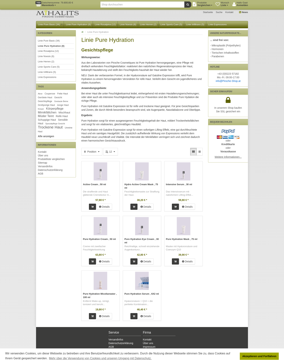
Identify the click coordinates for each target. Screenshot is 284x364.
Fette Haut (62, 93)
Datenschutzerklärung (50, 170)
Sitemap (42, 162)
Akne (40, 94)
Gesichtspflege (45, 101)
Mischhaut (64, 112)
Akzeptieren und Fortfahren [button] (259, 356)
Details (104, 206)
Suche (219, 12)
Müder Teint (46, 116)
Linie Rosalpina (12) (105, 24)
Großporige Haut (46, 105)
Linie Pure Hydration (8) (78, 24)
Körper (41, 109)
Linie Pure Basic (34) (50, 24)
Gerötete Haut (45, 97)
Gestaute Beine (61, 101)
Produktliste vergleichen (51, 159)
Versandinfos (45, 166)
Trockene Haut (50, 127)
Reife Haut (62, 116)
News (243, 12)
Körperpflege (54, 108)
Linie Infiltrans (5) (195, 24)
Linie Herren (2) (148, 24)
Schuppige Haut (47, 119)
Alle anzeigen (46, 136)
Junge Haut (62, 105)
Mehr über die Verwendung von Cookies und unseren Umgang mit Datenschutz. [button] (100, 358)
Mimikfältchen (47, 112)
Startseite (208, 12)
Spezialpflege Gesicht (55, 123)
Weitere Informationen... (228, 156)
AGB (40, 173)
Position (91, 151)
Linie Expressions (217, 24)
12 (110, 151)
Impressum (149, 346)
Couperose (50, 93)
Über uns (43, 155)
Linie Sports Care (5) (171, 24)
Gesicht (58, 97)
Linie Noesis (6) (128, 24)
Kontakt (229, 12)
